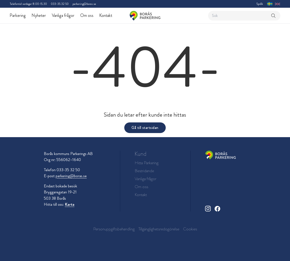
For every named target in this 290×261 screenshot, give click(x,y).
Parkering (18, 15)
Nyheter (39, 15)
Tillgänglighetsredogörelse (158, 229)
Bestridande (144, 171)
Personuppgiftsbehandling (114, 229)
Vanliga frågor (63, 15)
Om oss (86, 15)
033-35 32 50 (60, 3)
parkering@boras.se (84, 3)
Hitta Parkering (146, 163)
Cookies (190, 229)
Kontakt (105, 15)
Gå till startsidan (145, 127)
